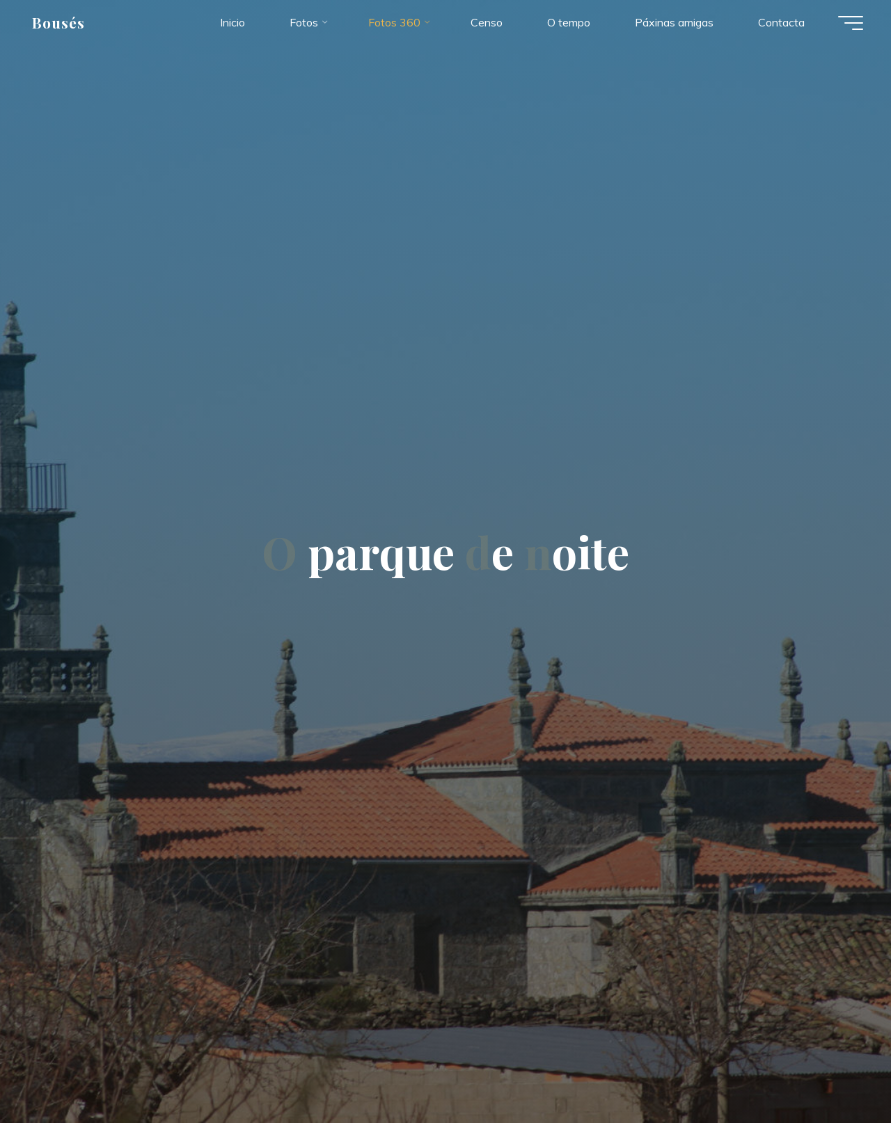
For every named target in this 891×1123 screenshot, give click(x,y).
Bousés (58, 22)
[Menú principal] (850, 23)
